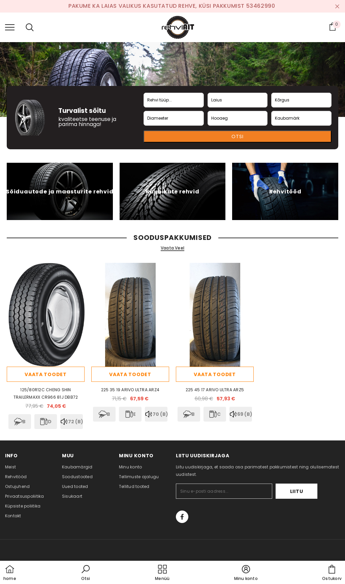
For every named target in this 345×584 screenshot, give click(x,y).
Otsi (237, 136)
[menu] (9, 27)
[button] (86, 573)
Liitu (296, 491)
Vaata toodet (45, 374)
